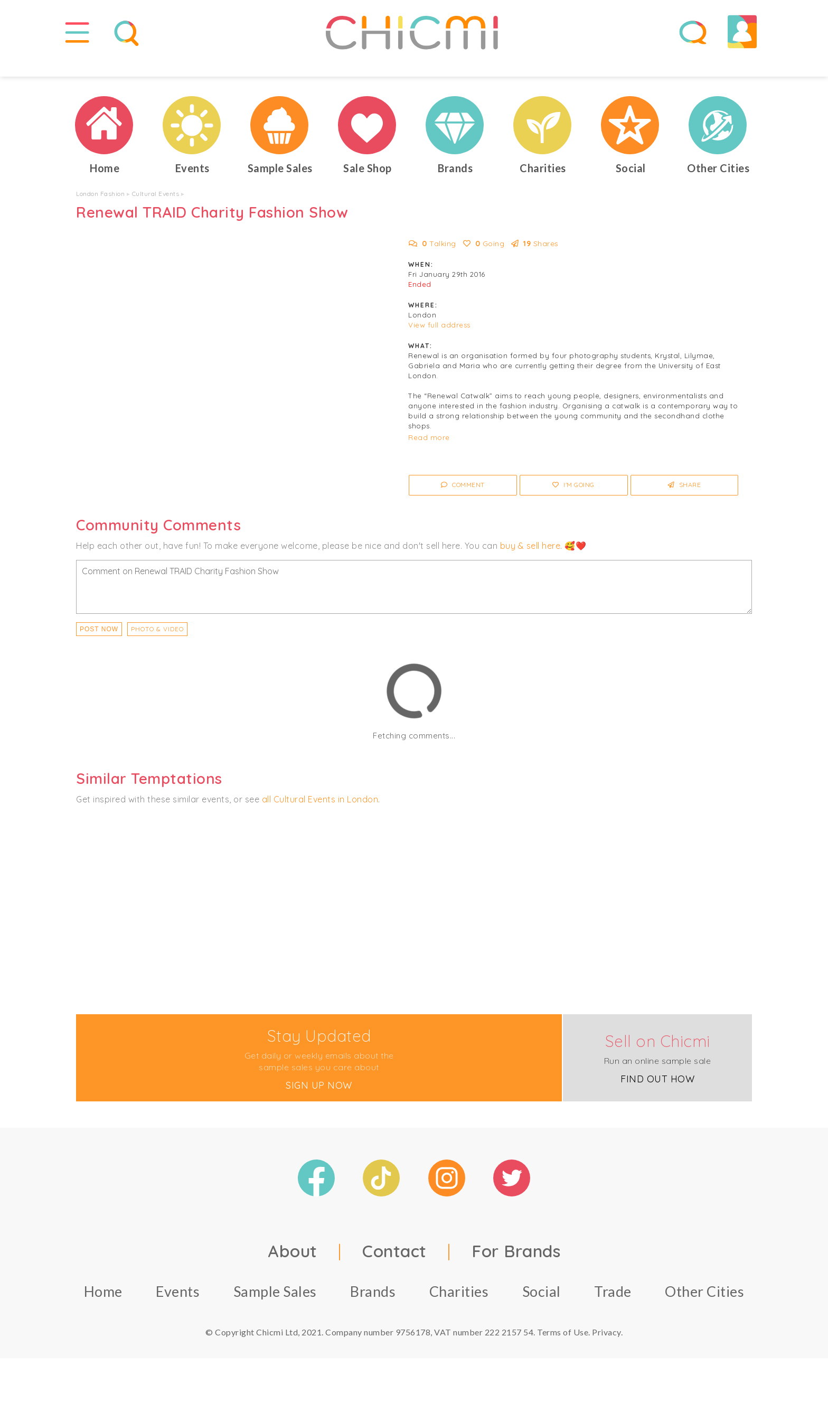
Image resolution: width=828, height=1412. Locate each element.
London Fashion (100, 210)
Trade (613, 1308)
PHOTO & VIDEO (157, 645)
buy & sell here (530, 562)
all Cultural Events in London (320, 815)
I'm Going (573, 502)
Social (541, 1308)
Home (103, 1308)
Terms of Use (562, 1349)
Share (684, 502)
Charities (459, 1308)
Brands (373, 1308)
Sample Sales (275, 1308)
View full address (439, 342)
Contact (394, 1267)
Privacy (606, 1349)
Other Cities (704, 1308)
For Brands (516, 1267)
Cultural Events (156, 210)
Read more (429, 454)
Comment (463, 502)
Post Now (99, 645)
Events (178, 1308)
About (292, 1267)
